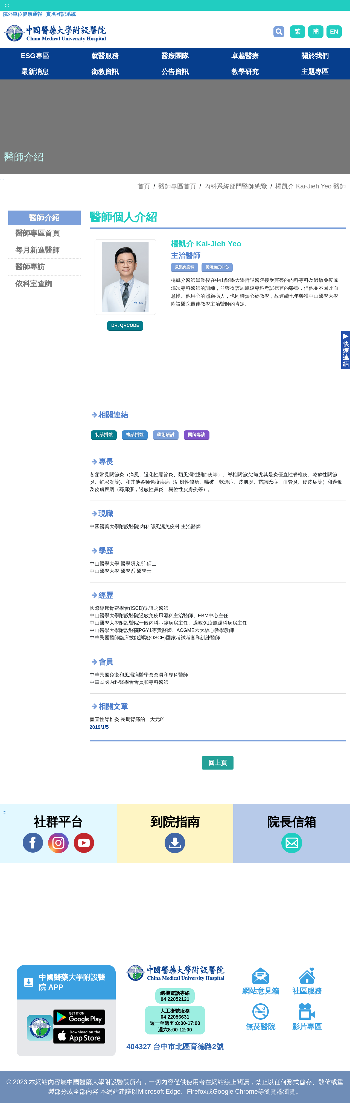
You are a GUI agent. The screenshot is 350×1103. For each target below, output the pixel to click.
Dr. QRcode (125, 325)
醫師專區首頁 (37, 233)
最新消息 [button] (35, 71)
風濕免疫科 (184, 267)
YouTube (84, 843)
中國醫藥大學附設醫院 (175, 973)
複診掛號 (135, 434)
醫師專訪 (30, 266)
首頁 (144, 186)
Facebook (33, 843)
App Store (79, 1036)
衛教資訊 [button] (105, 71)
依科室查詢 (33, 283)
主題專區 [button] (315, 71)
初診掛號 (104, 434)
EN (334, 31)
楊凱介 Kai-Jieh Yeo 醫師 (310, 186)
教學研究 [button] (245, 71)
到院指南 (175, 843)
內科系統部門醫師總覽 (235, 186)
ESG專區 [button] (35, 56)
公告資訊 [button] (175, 71)
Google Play (79, 1017)
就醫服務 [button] (105, 56)
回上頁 (217, 762)
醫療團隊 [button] (175, 56)
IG (58, 843)
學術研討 (165, 434)
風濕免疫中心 (217, 267)
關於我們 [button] (315, 56)
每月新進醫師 (37, 250)
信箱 (291, 843)
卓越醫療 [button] (245, 56)
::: (7, 5)
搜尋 (278, 31)
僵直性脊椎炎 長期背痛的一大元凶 (127, 719)
